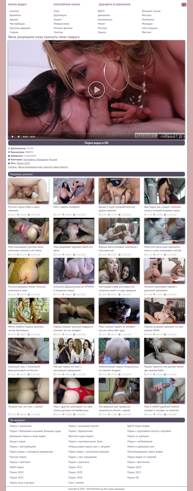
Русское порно (18, 457)
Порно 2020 (75, 472)
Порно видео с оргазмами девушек (88, 451)
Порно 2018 (23, 163)
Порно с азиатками (21, 426)
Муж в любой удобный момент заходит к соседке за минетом (162, 408)
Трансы (102, 32)
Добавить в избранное (114, 4)
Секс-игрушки (150, 28)
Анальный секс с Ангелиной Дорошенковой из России (24, 368)
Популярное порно (67, 4)
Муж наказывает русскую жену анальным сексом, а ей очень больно (25, 249)
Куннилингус (105, 19)
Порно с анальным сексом (83, 426)
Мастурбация (17, 23)
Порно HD (133, 477)
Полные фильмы (63, 28)
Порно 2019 (16, 472)
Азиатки (14, 11)
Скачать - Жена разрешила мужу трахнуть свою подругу (38, 166)
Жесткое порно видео (80, 436)
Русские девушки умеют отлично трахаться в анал (27, 288)
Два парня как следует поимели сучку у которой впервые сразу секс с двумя (162, 209)
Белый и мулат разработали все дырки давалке (117, 208)
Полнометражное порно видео (145, 451)
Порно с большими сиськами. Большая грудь (35, 431)
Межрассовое (61, 23)
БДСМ (101, 11)
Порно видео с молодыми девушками (31, 451)
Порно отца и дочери (22, 482)
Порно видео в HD (96, 143)
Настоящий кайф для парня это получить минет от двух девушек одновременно (117, 289)
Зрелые (14, 19)
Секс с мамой (76, 482)
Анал (56, 11)
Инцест (58, 19)
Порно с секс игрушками (82, 457)
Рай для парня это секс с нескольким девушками (68, 368)
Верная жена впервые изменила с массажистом (118, 248)
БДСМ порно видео (138, 426)
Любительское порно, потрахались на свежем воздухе (118, 368)
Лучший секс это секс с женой (25, 406)
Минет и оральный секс (140, 446)
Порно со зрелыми (138, 436)
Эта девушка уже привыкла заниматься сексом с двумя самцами (114, 409)
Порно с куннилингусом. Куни (85, 441)
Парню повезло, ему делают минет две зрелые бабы (164, 368)
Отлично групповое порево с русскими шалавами (160, 288)
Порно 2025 (16, 477)
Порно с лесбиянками (140, 441)
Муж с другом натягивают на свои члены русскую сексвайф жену (73, 408)
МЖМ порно (17, 467)
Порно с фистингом (138, 462)
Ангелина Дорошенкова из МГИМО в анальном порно (74, 288)
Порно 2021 (134, 472)
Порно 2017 (75, 467)
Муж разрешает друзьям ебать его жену (73, 248)
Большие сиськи (151, 11)
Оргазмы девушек (20, 28)
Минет (101, 23)
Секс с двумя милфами (67, 207)
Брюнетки (15, 15)
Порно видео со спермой (141, 457)
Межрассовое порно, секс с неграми (89, 446)
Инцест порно (17, 441)
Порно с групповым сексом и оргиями (149, 431)
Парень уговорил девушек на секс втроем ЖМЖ (163, 328)
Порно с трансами (78, 462)
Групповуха (60, 15)
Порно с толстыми (20, 462)
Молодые (147, 23)
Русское (102, 28)
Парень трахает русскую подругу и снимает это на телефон (73, 328)
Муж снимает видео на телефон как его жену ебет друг (117, 328)
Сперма (14, 32)
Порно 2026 (75, 477)
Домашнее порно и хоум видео (28, 436)
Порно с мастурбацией (23, 446)
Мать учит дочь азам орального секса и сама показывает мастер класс (162, 249)
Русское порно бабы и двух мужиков (24, 208)
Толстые (58, 32)
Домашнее (104, 15)
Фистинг (146, 32)
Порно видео (17, 4)
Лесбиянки (148, 19)
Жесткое (146, 15)
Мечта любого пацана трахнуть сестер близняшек (26, 328)
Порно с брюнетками (80, 431)
